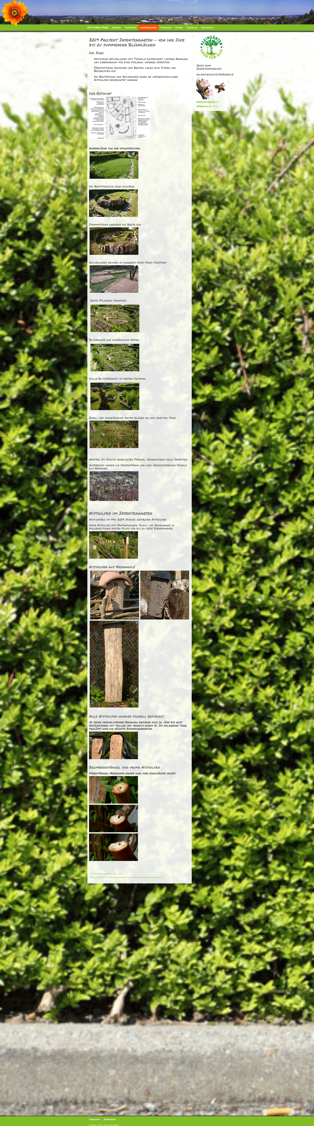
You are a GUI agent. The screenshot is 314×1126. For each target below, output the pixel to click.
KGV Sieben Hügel (97, 27)
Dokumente (166, 27)
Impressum (192, 27)
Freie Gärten (130, 27)
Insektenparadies (148, 27)
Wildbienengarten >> (207, 102)
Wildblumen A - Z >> (207, 106)
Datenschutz (207, 27)
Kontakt (179, 27)
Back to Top (5, 886)
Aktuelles (116, 27)
